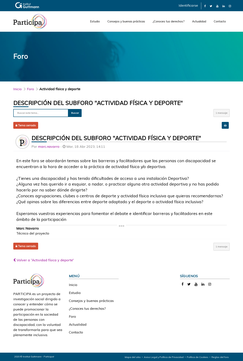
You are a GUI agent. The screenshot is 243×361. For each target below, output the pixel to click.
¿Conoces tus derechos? (169, 21)
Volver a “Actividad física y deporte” (43, 260)
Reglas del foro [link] (220, 357)
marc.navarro (48, 146)
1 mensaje (221, 112)
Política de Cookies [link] (197, 357)
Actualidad (199, 21)
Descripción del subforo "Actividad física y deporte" (98, 103)
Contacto (220, 21)
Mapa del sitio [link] (133, 357)
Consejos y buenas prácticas (126, 21)
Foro (72, 316)
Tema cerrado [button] (26, 125)
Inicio (17, 89)
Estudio (95, 21)
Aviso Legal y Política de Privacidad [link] (164, 357)
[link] (205, 6)
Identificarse (188, 5)
